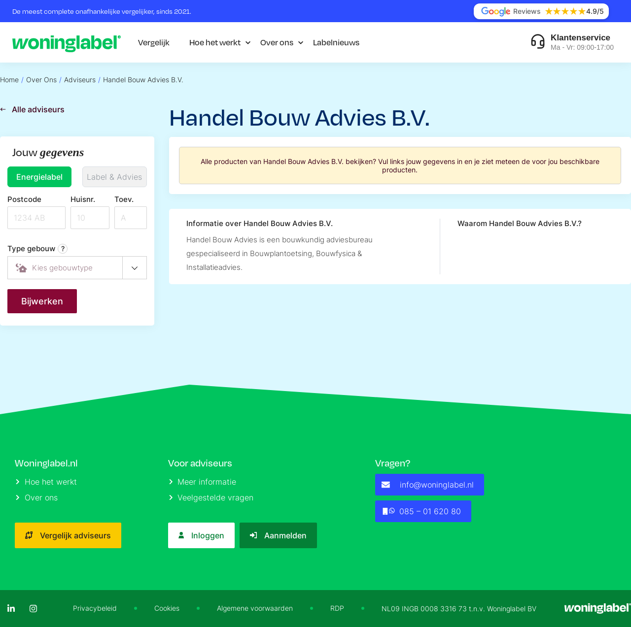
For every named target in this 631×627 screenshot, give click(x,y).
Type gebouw (37, 249)
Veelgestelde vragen (211, 497)
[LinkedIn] (11, 608)
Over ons (276, 42)
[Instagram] (33, 608)
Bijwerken (42, 301)
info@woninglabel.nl (428, 485)
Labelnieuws (336, 42)
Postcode (24, 199)
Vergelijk (154, 42)
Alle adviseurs (32, 109)
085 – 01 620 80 (421, 511)
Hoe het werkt (215, 42)
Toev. (124, 199)
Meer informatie (203, 482)
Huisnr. (82, 199)
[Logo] (66, 42)
